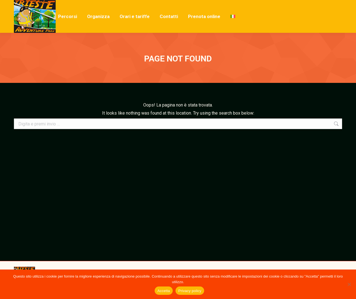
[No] (349, 284)
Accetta (163, 291)
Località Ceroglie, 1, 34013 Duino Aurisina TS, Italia (100, 5)
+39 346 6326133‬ (34, 5)
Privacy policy (189, 291)
